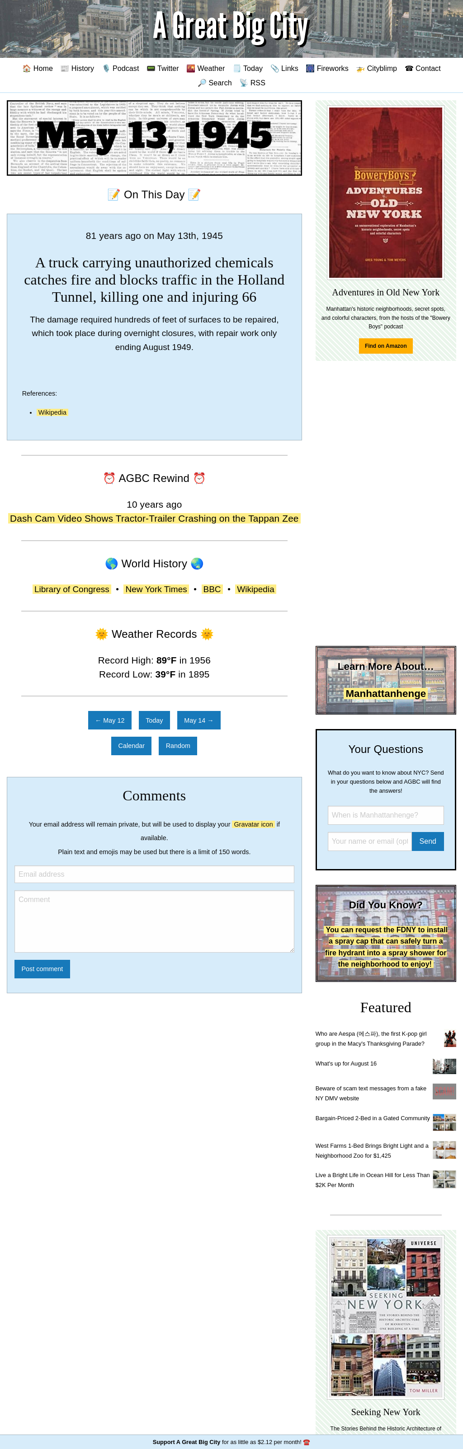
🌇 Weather (205, 68)
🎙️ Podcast (120, 68)
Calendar (131, 745)
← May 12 (110, 720)
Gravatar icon (253, 824)
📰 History (77, 68)
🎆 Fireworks (327, 68)
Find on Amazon (386, 346)
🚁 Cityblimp (376, 68)
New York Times (156, 589)
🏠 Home (37, 68)
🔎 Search (215, 83)
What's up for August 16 (346, 1063)
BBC (212, 589)
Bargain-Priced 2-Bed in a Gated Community (373, 1118)
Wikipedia (52, 412)
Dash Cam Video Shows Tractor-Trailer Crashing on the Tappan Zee (154, 518)
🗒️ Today (247, 68)
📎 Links (284, 68)
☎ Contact (423, 68)
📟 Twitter (162, 68)
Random (178, 745)
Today (154, 720)
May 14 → (199, 720)
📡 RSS (252, 83)
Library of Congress (71, 589)
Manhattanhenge (385, 693)
